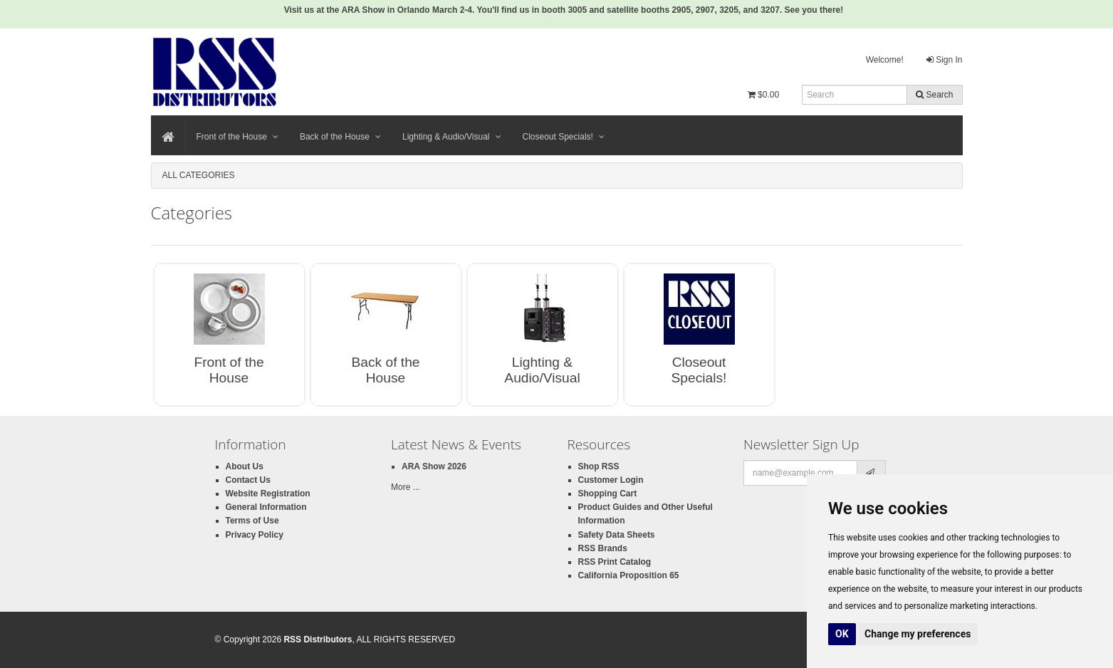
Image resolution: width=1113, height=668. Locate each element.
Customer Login (611, 480)
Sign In (944, 60)
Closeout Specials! (564, 137)
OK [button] (842, 634)
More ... (405, 487)
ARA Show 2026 (434, 466)
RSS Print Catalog (615, 562)
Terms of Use (252, 521)
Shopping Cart (607, 494)
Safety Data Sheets (616, 535)
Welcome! (885, 60)
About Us (244, 466)
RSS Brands (602, 548)
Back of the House (340, 137)
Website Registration (268, 494)
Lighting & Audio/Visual (451, 137)
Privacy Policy (254, 535)
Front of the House (237, 137)
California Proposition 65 (628, 575)
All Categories (198, 175)
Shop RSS (599, 466)
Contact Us (248, 480)
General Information (266, 507)
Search (934, 95)
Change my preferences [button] (917, 634)
